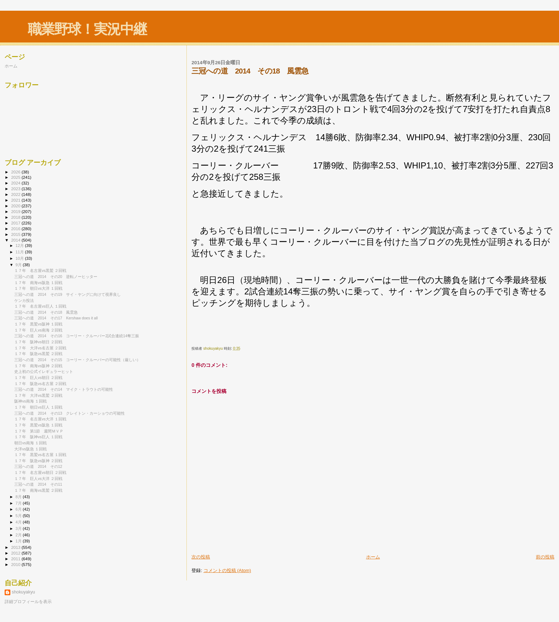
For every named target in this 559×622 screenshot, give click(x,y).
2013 (16, 547)
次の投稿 (200, 557)
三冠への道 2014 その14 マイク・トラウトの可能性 (63, 389)
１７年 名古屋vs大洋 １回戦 (40, 419)
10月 (20, 258)
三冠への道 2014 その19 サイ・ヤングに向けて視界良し (67, 294)
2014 (16, 240)
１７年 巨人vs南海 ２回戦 (38, 330)
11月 (20, 252)
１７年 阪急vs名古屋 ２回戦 (40, 383)
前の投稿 (545, 557)
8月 (19, 497)
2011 (16, 558)
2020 (16, 205)
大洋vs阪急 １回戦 (30, 449)
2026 (16, 172)
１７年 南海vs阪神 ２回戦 (38, 366)
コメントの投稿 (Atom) (227, 570)
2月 (19, 535)
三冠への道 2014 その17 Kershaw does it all (56, 318)
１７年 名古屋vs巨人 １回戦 (40, 306)
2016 (16, 228)
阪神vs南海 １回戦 (30, 401)
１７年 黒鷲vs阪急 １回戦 (38, 425)
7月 (19, 503)
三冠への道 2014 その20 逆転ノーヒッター (55, 276)
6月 (19, 509)
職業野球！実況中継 (87, 29)
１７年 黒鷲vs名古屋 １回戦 (40, 454)
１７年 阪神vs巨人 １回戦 (38, 437)
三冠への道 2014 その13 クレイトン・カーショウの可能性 (69, 413)
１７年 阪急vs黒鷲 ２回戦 (38, 354)
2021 (16, 200)
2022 (16, 194)
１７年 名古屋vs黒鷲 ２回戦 (40, 270)
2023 (16, 188)
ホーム (373, 557)
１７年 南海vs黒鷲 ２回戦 (38, 490)
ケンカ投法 (24, 300)
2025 (16, 177)
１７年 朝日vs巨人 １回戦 (38, 407)
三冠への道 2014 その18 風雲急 (46, 312)
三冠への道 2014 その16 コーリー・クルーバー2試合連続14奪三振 (76, 336)
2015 (16, 234)
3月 (19, 528)
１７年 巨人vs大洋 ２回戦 (38, 478)
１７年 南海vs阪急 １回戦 (38, 282)
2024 (16, 183)
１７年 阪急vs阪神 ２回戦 (38, 461)
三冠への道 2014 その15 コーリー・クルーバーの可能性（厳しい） (77, 360)
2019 (16, 211)
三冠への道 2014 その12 (38, 466)
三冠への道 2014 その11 (38, 484)
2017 (16, 223)
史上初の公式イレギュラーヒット (43, 371)
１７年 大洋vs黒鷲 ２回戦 (38, 395)
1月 (19, 541)
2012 (16, 553)
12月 (20, 245)
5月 (19, 516)
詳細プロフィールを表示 (28, 601)
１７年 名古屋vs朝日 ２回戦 (40, 472)
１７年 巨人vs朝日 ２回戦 (38, 377)
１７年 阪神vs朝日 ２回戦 (38, 342)
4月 (19, 522)
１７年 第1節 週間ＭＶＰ (38, 431)
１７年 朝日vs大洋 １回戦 (38, 288)
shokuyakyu (23, 592)
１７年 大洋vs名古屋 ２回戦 (40, 348)
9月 (19, 265)
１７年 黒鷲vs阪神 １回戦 (38, 324)
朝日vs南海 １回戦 (30, 443)
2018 (16, 217)
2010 (16, 564)
